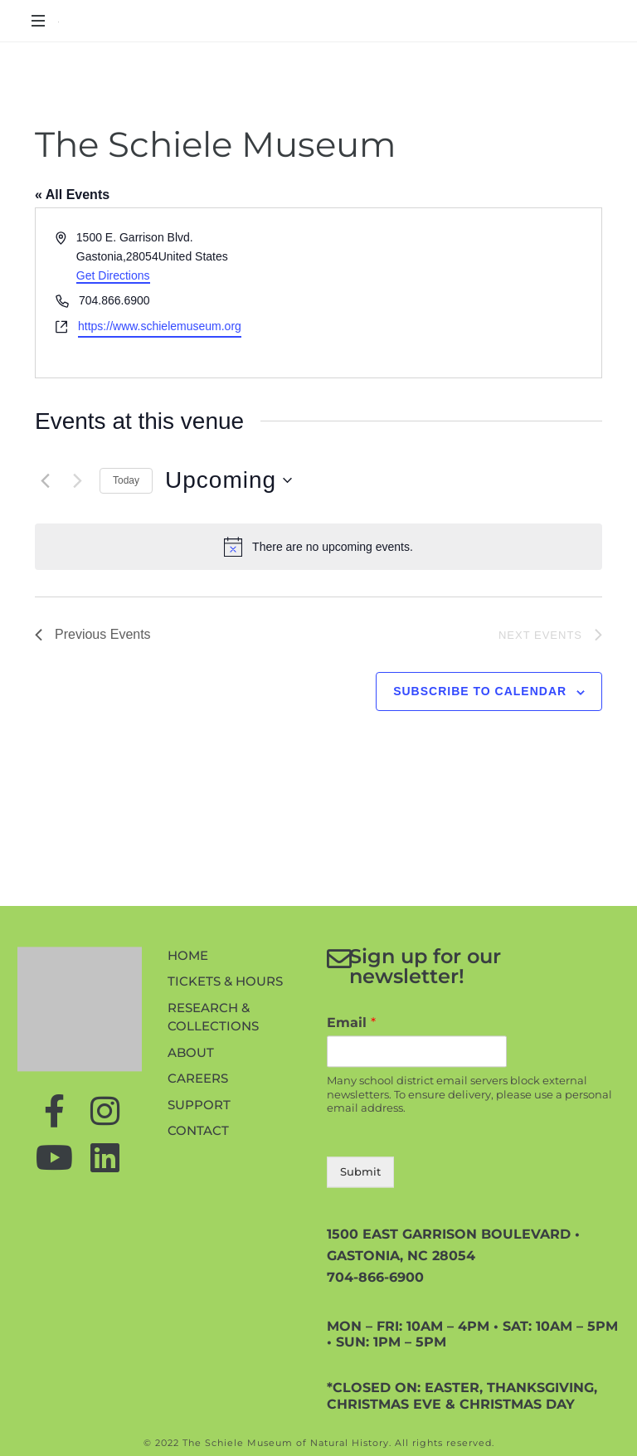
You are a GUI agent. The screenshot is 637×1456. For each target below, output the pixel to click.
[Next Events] (77, 480)
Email (351, 1132)
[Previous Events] (45, 480)
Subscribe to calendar (479, 691)
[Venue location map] (458, 292)
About (191, 1162)
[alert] (318, 546)
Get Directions (113, 275)
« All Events (72, 194)
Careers (198, 1187)
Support (199, 1214)
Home (188, 1065)
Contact (198, 1240)
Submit (360, 1281)
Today (126, 480)
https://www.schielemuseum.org (159, 326)
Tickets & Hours (225, 1090)
